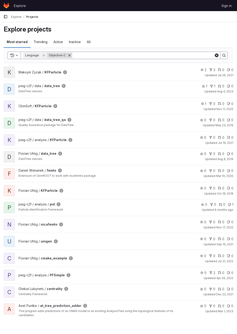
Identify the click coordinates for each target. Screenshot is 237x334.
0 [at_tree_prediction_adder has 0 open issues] (230, 306)
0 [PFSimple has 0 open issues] (230, 273)
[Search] (143, 55)
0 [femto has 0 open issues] (230, 171)
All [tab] (89, 42)
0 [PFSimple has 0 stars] (203, 273)
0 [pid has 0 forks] (213, 204)
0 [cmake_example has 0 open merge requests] (221, 256)
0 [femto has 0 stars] (203, 171)
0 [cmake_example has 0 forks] (212, 256)
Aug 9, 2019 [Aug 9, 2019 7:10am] (225, 159)
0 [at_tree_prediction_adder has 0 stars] (203, 306)
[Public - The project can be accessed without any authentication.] (65, 72)
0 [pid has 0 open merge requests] (222, 204)
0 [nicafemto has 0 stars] (203, 222)
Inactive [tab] (75, 42)
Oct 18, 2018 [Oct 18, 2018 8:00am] (225, 193)
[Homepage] (6, 5)
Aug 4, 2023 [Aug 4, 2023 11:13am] (225, 91)
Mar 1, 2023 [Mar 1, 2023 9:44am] (225, 311)
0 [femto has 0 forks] (212, 171)
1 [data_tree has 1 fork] (212, 86)
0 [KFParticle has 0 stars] (203, 137)
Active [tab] (58, 42)
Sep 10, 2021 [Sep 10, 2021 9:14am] (224, 244)
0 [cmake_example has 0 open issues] (230, 256)
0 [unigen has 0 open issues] (230, 239)
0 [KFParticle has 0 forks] (212, 104)
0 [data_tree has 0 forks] (212, 154)
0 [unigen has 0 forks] (212, 239)
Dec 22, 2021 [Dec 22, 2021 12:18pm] (224, 294)
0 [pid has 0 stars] (204, 204)
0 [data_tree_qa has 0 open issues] (230, 120)
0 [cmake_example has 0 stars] (203, 256)
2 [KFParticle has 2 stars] (203, 70)
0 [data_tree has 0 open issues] (230, 86)
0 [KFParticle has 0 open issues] (230, 70)
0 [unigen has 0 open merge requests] (221, 239)
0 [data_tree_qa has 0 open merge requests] (221, 120)
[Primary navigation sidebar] (5, 16)
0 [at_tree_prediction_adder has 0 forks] (212, 306)
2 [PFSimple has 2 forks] (212, 273)
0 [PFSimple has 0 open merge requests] (221, 273)
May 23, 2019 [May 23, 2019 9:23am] (224, 125)
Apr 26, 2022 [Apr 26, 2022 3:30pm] (224, 278)
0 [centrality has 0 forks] (212, 289)
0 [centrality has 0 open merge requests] (221, 289)
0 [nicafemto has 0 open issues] (230, 222)
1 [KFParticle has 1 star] (203, 104)
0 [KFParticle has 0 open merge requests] (221, 70)
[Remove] (69, 55)
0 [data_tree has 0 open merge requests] (221, 86)
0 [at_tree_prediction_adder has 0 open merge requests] (221, 306)
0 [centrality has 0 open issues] (230, 289)
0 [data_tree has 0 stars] (203, 154)
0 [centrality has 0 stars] (203, 289)
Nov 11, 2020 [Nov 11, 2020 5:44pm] (224, 109)
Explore (20, 6)
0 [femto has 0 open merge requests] (221, 171)
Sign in (226, 6)
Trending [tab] (40, 42)
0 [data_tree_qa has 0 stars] (203, 120)
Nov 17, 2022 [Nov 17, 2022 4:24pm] (224, 227)
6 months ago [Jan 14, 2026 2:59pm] (224, 209)
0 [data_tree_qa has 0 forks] (212, 120)
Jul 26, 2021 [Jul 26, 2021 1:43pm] (225, 75)
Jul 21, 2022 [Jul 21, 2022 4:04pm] (225, 261)
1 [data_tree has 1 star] (204, 86)
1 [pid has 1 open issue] (230, 204)
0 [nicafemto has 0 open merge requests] (221, 222)
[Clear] (216, 55)
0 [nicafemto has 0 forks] (212, 222)
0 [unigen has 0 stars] (203, 239)
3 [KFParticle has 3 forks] (212, 70)
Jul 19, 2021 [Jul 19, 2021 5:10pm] (225, 143)
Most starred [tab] (17, 42)
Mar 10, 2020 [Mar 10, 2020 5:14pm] (224, 176)
